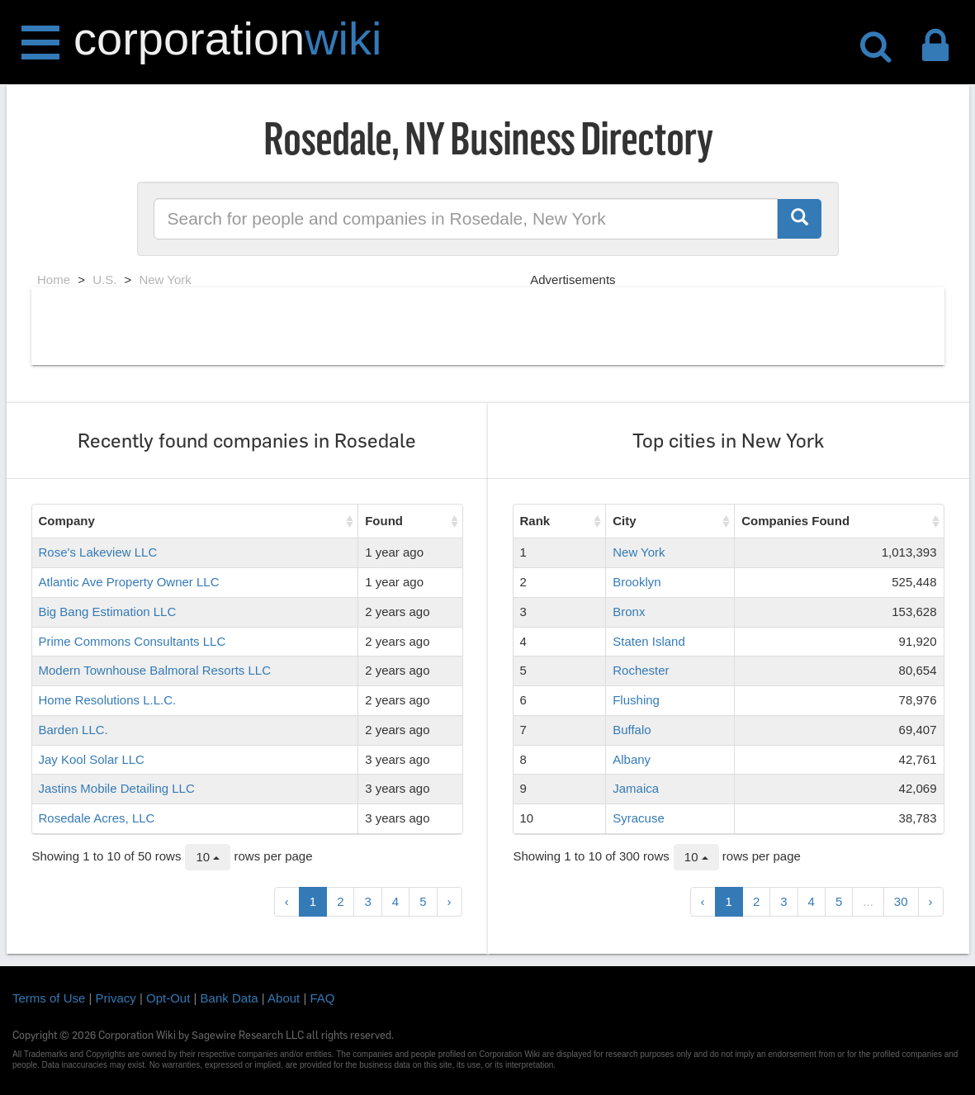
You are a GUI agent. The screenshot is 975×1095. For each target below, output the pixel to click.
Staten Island (649, 641)
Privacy (116, 998)
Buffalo (632, 730)
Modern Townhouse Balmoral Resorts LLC (155, 670)
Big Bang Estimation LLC (108, 611)
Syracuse (639, 818)
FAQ (322, 998)
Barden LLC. (73, 730)
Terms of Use (48, 998)
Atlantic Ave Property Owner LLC (129, 582)
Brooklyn (636, 582)
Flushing (636, 700)
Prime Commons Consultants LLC (132, 641)
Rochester (641, 670)
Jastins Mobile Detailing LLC (117, 788)
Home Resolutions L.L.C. (108, 700)
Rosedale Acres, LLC (97, 818)
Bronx (629, 611)
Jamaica (636, 788)
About (283, 998)
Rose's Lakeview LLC (98, 552)
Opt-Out (168, 998)
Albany (632, 759)
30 (901, 901)
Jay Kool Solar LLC (91, 759)
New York (639, 552)
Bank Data (229, 998)
